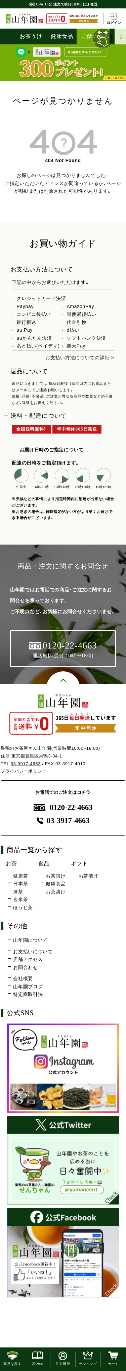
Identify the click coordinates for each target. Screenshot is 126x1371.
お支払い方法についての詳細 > (79, 357)
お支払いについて (33, 951)
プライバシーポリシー (24, 771)
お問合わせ (25, 967)
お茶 (11, 863)
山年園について (30, 940)
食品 (43, 863)
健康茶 (20, 876)
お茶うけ (31, 36)
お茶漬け (56, 891)
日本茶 (20, 883)
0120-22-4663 (63, 807)
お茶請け (56, 876)
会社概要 (23, 978)
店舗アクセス (28, 959)
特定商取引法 (28, 994)
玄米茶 (20, 899)
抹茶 (18, 891)
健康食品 (62, 36)
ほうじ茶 (23, 907)
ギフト (79, 863)
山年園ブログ (28, 986)
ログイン (114, 18)
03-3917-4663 (26, 763)
